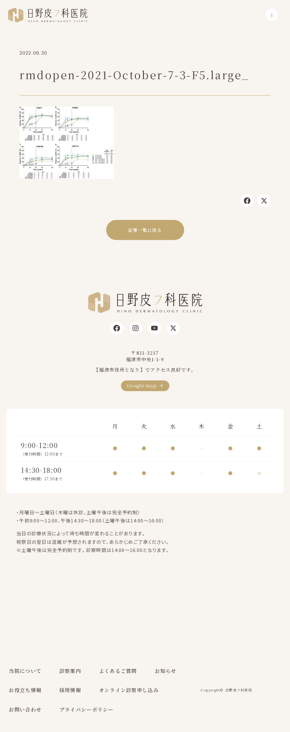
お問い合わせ (25, 709)
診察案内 (70, 671)
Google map (141, 385)
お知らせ (166, 671)
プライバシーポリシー (86, 709)
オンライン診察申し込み (129, 690)
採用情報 (70, 690)
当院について (25, 671)
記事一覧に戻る (145, 230)
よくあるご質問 (118, 671)
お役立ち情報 (25, 690)
